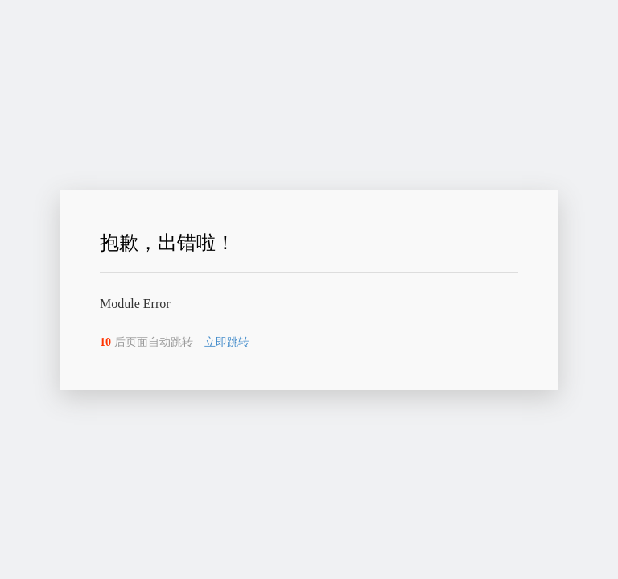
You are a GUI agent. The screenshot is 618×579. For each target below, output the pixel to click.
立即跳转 (226, 342)
